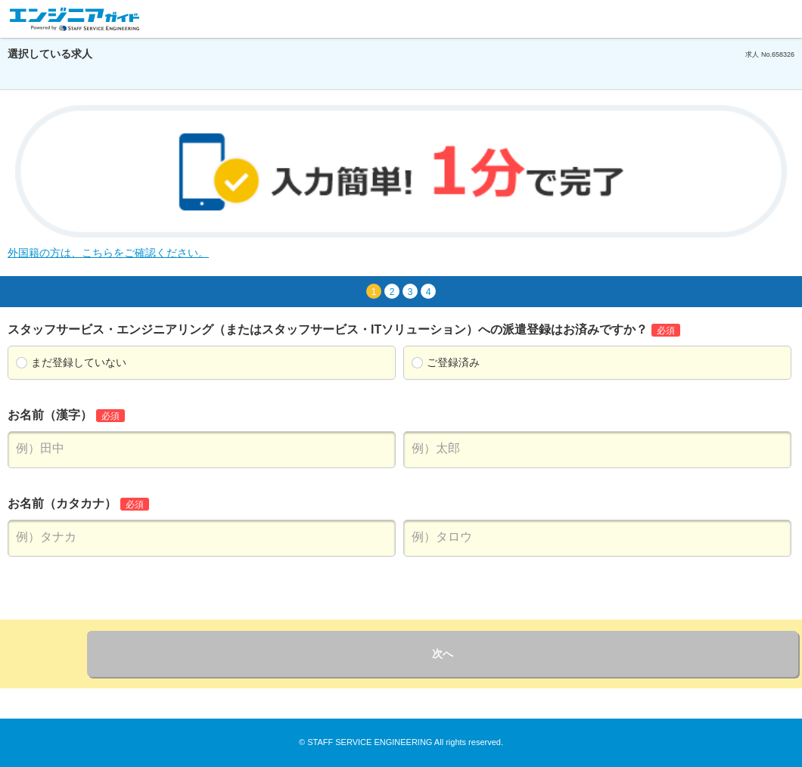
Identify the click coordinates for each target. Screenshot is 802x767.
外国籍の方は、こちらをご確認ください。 (108, 253)
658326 (783, 54)
